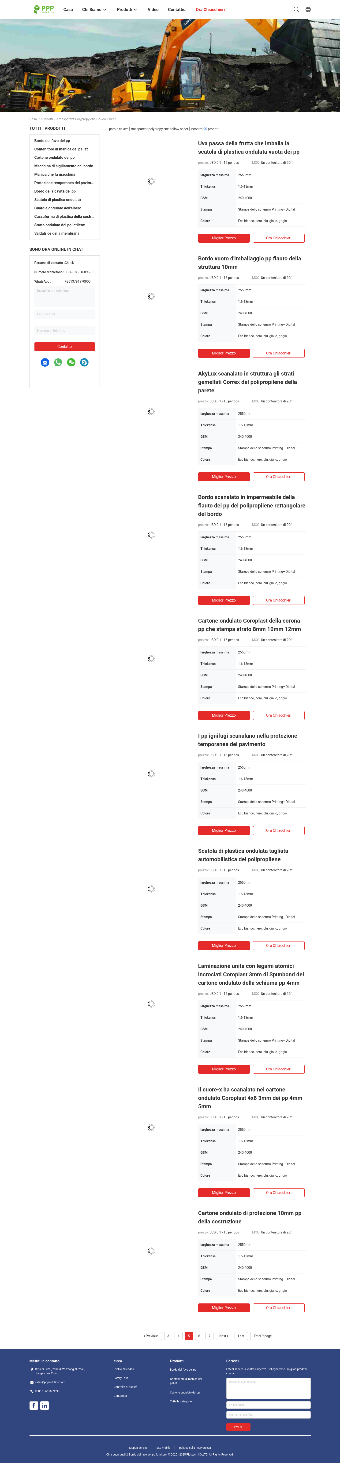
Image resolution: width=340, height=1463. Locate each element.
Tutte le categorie (181, 1401)
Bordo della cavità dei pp (55, 191)
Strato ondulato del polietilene (59, 225)
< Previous (150, 1336)
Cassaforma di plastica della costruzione (64, 216)
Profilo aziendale (124, 1369)
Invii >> (238, 1427)
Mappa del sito (138, 1447)
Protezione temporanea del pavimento (64, 183)
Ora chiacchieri (278, 238)
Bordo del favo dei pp (52, 141)
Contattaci (120, 1395)
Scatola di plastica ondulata (57, 199)
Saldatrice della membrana (56, 233)
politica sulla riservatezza (195, 1447)
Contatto (64, 346)
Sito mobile (163, 1447)
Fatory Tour (121, 1378)
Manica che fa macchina (54, 174)
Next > (224, 1336)
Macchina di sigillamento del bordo (63, 166)
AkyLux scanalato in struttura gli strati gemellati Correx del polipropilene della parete (247, 382)
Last (241, 1336)
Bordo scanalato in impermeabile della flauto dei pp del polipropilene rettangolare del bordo (252, 505)
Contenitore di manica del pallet (61, 149)
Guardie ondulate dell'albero (57, 208)
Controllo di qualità (126, 1387)
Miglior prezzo (224, 238)
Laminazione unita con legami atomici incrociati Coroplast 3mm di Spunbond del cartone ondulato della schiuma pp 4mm (251, 974)
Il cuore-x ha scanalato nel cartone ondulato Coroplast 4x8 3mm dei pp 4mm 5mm (250, 1098)
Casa (33, 119)
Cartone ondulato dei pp (54, 157)
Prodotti (47, 119)
